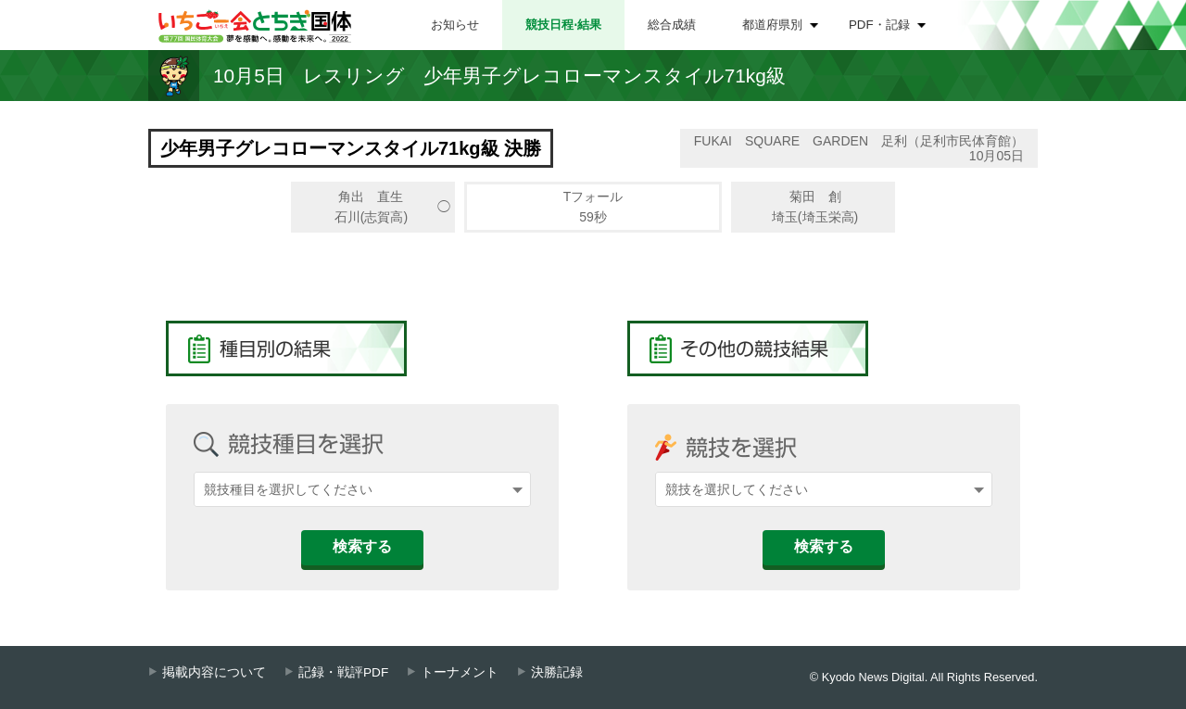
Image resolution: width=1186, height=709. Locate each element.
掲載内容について (214, 672)
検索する (362, 546)
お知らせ (455, 25)
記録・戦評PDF (343, 672)
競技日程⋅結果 (563, 25)
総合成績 (672, 25)
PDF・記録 (879, 25)
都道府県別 (772, 25)
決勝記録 (557, 672)
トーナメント (459, 672)
